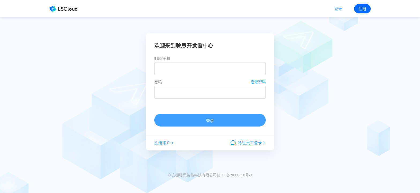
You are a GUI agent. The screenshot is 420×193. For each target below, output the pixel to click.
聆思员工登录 (248, 143)
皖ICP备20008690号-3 (234, 175)
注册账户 (164, 142)
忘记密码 (258, 82)
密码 (158, 82)
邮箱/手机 (162, 59)
